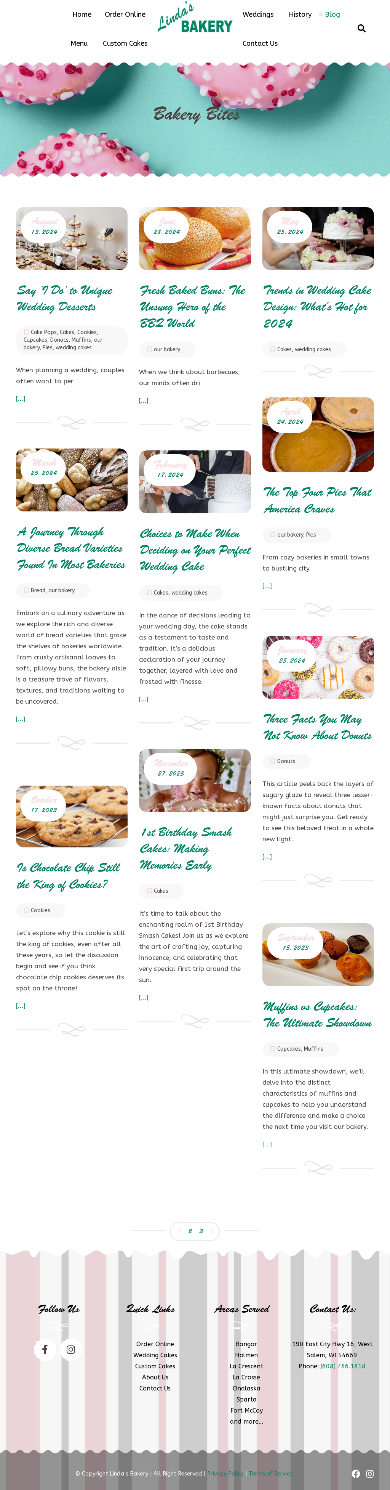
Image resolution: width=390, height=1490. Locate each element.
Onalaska (247, 1388)
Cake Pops (44, 332)
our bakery (167, 349)
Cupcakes (35, 340)
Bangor (246, 1344)
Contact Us (260, 43)
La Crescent (246, 1366)
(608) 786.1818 (343, 1366)
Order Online (125, 14)
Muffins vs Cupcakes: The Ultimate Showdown (311, 1024)
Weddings (258, 14)
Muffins (81, 340)
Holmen (246, 1355)
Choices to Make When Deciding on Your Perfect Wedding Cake (191, 551)
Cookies (87, 332)
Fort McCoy (246, 1410)
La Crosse (246, 1377)
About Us (155, 1377)
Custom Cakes (125, 43)
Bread (38, 607)
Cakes (67, 332)
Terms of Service (270, 1473)
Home (81, 14)
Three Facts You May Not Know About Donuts (314, 736)
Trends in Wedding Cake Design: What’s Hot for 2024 (311, 308)
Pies (48, 347)
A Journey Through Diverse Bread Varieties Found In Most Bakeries (61, 557)
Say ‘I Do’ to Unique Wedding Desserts (66, 299)
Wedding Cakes (155, 1355)
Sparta (247, 1399)
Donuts (59, 340)
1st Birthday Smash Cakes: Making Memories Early (187, 850)
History (300, 14)
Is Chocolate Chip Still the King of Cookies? (70, 877)
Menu (79, 43)
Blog (332, 14)
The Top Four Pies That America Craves (312, 501)
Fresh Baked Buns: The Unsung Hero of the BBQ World (194, 308)
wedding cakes (74, 347)
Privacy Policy (225, 1473)
